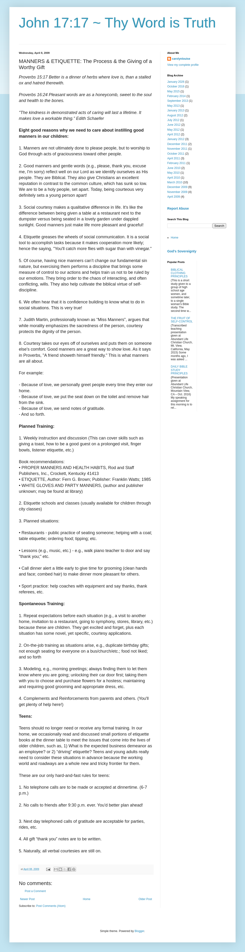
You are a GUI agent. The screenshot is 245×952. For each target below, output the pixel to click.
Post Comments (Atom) (50, 906)
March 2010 (174, 182)
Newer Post (27, 899)
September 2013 (177, 100)
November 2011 (177, 148)
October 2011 (175, 153)
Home (86, 899)
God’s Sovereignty (181, 251)
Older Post (145, 899)
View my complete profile (183, 65)
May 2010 (173, 172)
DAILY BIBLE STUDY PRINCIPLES (179, 370)
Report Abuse (178, 208)
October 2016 (175, 86)
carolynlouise (181, 58)
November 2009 (177, 192)
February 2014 (176, 96)
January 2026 (175, 81)
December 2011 (177, 144)
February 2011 (176, 163)
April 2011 (173, 158)
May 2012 (173, 129)
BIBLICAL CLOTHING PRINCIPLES (179, 273)
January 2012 (175, 139)
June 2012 (173, 124)
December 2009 (177, 187)
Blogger (139, 931)
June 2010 (173, 168)
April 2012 (173, 134)
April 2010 (173, 177)
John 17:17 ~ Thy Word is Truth (117, 23)
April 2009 (173, 196)
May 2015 (173, 91)
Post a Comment (35, 891)
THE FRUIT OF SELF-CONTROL (182, 320)
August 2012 (175, 115)
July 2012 (173, 120)
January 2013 (175, 110)
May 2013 (173, 105)
